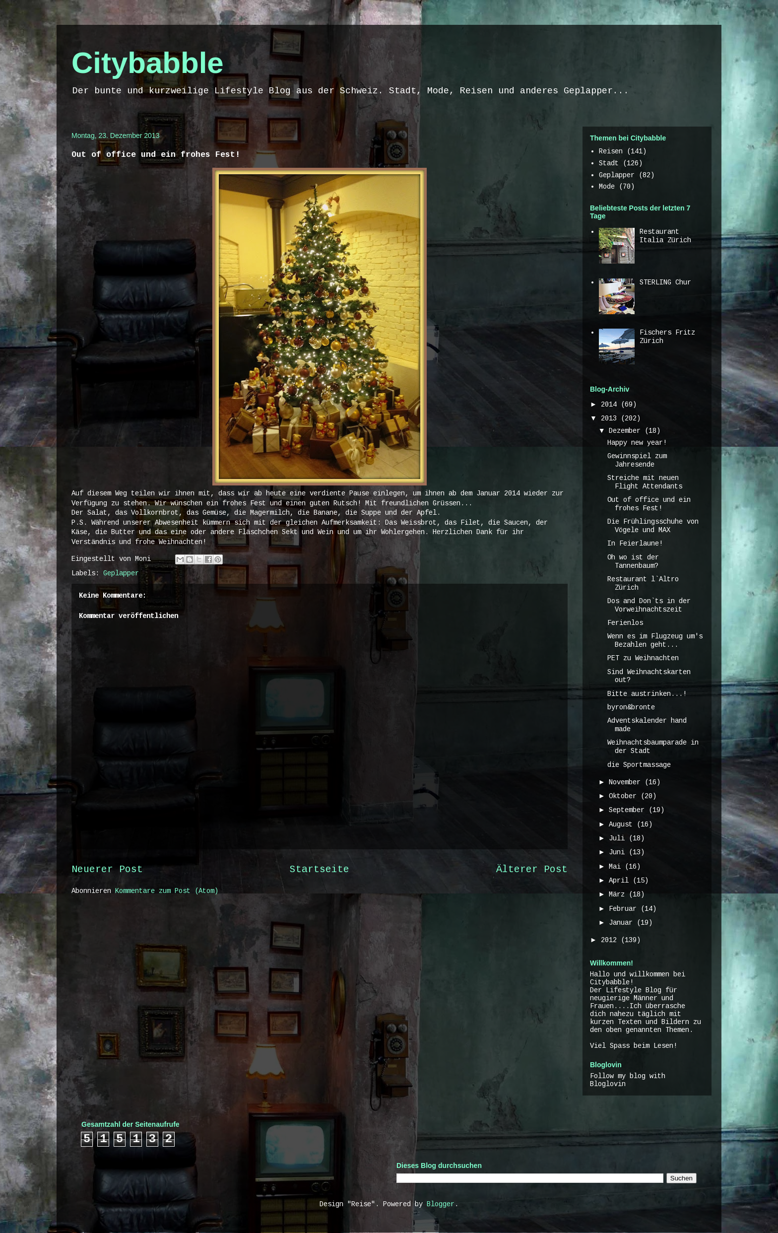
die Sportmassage (639, 765)
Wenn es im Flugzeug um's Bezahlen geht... (655, 640)
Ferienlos (625, 623)
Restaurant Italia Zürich (665, 236)
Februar (625, 909)
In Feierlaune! (635, 544)
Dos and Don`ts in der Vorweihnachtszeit (649, 605)
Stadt (609, 163)
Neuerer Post (107, 869)
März (619, 894)
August (623, 824)
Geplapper (121, 573)
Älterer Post (532, 869)
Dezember (627, 431)
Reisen (611, 151)
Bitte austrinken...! (647, 694)
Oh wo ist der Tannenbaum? (633, 561)
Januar (623, 923)
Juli (619, 838)
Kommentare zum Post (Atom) (166, 891)
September (628, 810)
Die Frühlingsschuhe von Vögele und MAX (653, 526)
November (627, 782)
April (621, 881)
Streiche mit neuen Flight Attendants (644, 482)
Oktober (625, 796)
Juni (619, 852)
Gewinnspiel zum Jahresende (637, 460)
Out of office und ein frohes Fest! (649, 504)
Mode (607, 187)
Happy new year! (637, 443)
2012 (611, 940)
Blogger (440, 1204)
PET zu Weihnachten (643, 658)
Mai (617, 867)
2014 (611, 405)
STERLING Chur (665, 282)
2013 (611, 418)
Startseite (319, 869)
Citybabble (147, 62)
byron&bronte (631, 707)
